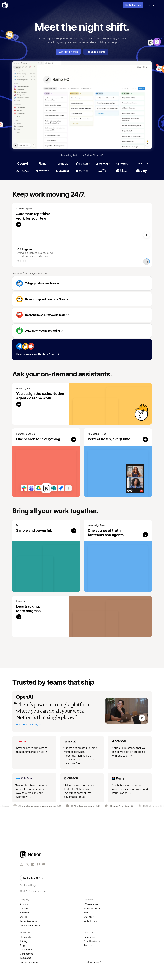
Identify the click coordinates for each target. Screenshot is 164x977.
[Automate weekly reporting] (82, 331)
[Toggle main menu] (159, 5)
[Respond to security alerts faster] (82, 315)
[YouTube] (44, 864)
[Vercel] (102, 164)
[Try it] (82, 404)
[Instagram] (21, 864)
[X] (27, 864)
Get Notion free (68, 51)
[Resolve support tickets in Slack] (82, 299)
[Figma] (42, 164)
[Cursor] (82, 164)
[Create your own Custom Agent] (82, 349)
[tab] (18, 260)
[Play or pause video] (146, 261)
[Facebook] (38, 864)
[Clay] (141, 171)
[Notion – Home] (5, 5)
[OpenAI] (22, 164)
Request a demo (96, 51)
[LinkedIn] (32, 864)
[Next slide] (146, 235)
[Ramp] (62, 164)
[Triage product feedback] (82, 283)
